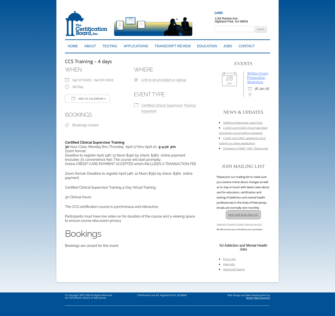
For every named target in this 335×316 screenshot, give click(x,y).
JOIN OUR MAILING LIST (243, 215)
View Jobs (229, 264)
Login (219, 12)
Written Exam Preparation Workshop (257, 78)
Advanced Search (234, 269)
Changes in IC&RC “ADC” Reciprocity (245, 148)
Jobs (227, 46)
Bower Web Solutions (258, 297)
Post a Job (229, 259)
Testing (110, 46)
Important (149, 111)
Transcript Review (173, 46)
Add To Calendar (87, 98)
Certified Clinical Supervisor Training (168, 105)
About (90, 46)
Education (207, 46)
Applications (136, 46)
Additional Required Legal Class (243, 123)
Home (73, 46)
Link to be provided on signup (164, 80)
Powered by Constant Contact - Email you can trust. (239, 224)
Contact (247, 46)
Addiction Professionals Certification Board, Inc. (125, 8)
